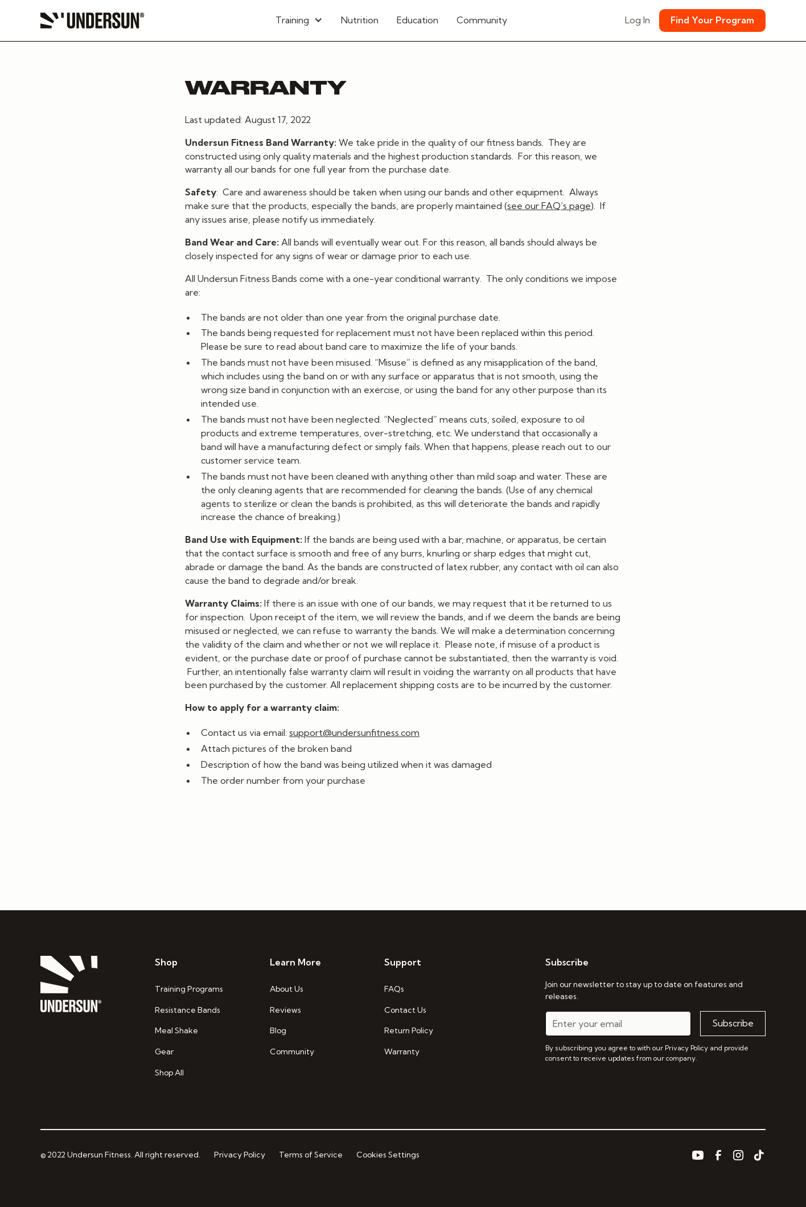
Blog (278, 1030)
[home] (92, 20)
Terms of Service (311, 1154)
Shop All (169, 1072)
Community (482, 20)
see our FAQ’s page (549, 205)
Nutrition (360, 20)
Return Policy (408, 1030)
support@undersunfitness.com (354, 732)
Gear (164, 1051)
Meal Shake (176, 1030)
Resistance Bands (187, 1010)
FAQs (394, 989)
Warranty (402, 1051)
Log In (637, 20)
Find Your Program (712, 20)
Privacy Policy (239, 1154)
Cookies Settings (388, 1154)
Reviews (285, 1010)
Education (417, 20)
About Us (286, 989)
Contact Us (405, 1010)
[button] (299, 20)
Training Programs (189, 989)
